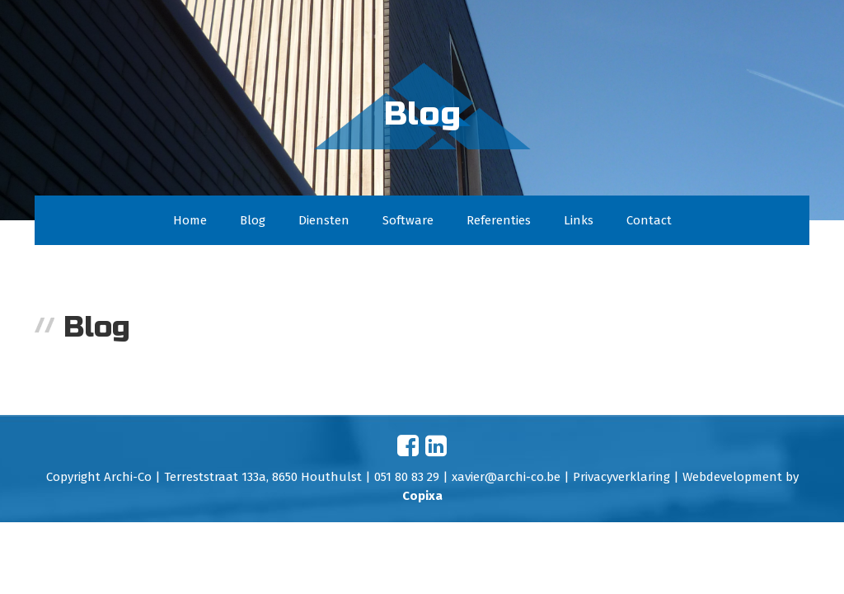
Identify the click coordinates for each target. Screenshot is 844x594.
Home (190, 220)
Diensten (323, 220)
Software (408, 220)
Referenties (499, 220)
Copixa (422, 495)
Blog (252, 220)
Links (578, 220)
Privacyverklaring (621, 476)
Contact (649, 220)
